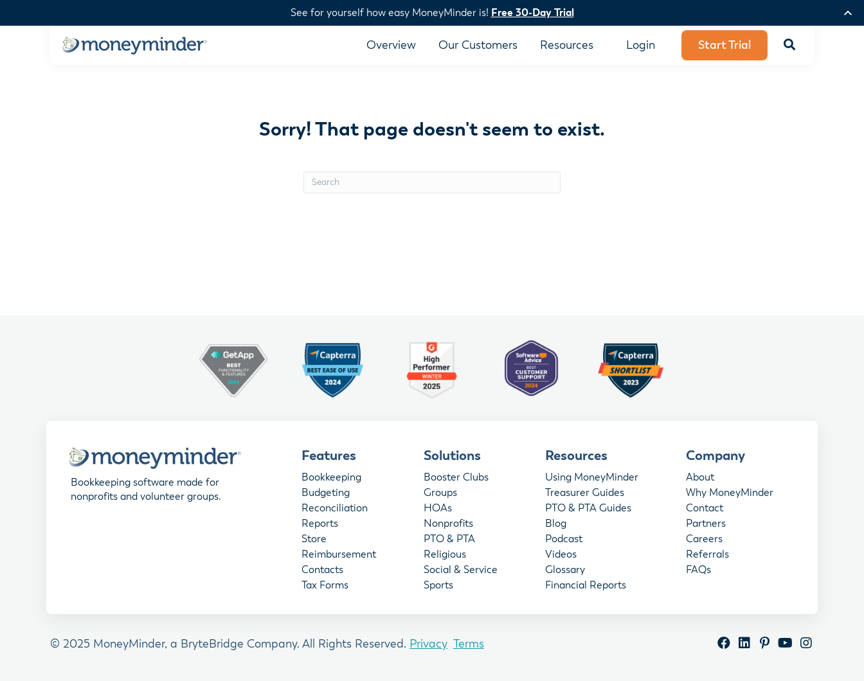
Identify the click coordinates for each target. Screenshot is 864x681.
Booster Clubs (456, 478)
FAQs (698, 570)
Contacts (322, 570)
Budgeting (326, 493)
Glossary (565, 570)
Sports (438, 586)
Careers (704, 539)
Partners (706, 524)
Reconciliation (335, 509)
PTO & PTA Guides (588, 509)
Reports (320, 524)
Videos (561, 555)
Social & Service (461, 570)
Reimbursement (339, 555)
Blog (555, 524)
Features (329, 455)
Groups (440, 493)
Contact (704, 509)
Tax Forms (325, 586)
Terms (468, 644)
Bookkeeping (331, 478)
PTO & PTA (449, 539)
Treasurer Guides (584, 493)
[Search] (432, 182)
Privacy (428, 644)
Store (314, 539)
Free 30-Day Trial (532, 12)
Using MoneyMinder (591, 478)
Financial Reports (585, 586)
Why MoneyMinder (729, 493)
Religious (445, 555)
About (700, 478)
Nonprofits (448, 524)
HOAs (438, 509)
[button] (789, 45)
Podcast (563, 539)
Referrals (707, 555)
